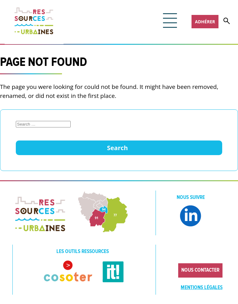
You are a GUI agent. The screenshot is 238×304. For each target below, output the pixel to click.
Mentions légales (202, 287)
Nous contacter (200, 270)
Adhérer (205, 22)
